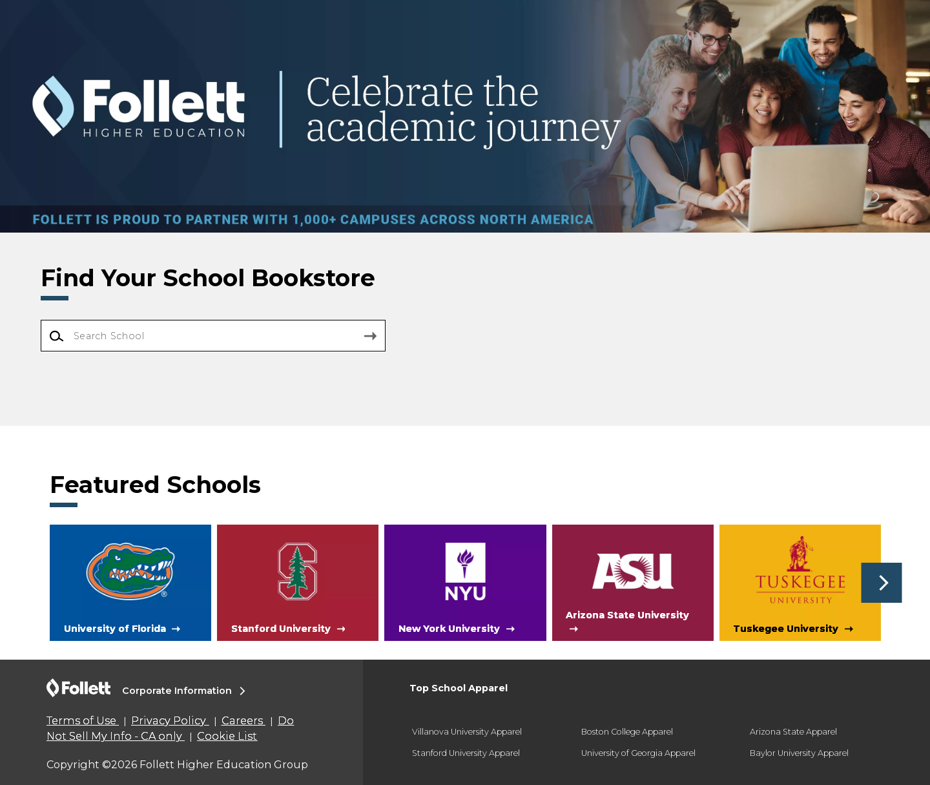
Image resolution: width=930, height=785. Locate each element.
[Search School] (213, 335)
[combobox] (213, 336)
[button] (882, 583)
